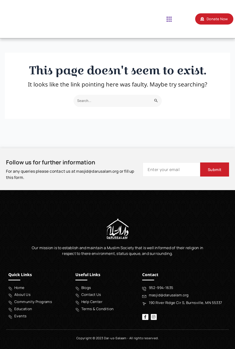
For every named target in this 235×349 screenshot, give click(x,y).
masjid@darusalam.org (98, 170)
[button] (169, 19)
